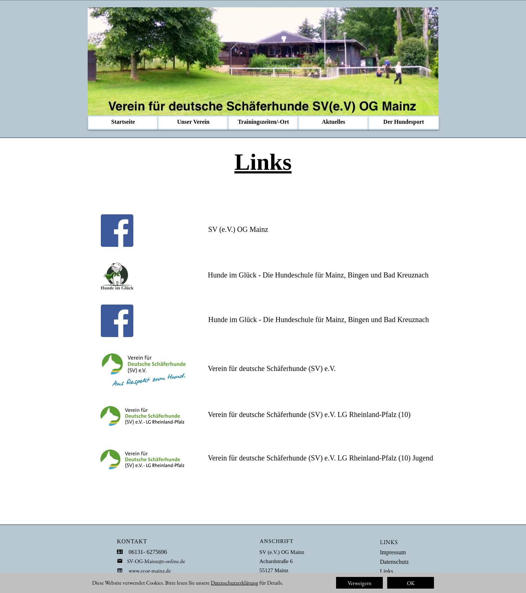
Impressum (393, 552)
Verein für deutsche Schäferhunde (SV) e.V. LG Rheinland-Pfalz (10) (309, 414)
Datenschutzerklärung (234, 582)
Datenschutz (394, 562)
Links (386, 571)
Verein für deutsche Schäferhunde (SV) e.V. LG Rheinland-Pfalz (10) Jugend (320, 458)
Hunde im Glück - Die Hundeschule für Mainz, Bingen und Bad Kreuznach (318, 275)
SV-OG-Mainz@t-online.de (154, 561)
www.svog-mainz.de (150, 570)
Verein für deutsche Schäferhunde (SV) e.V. (272, 368)
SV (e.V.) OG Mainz (238, 229)
